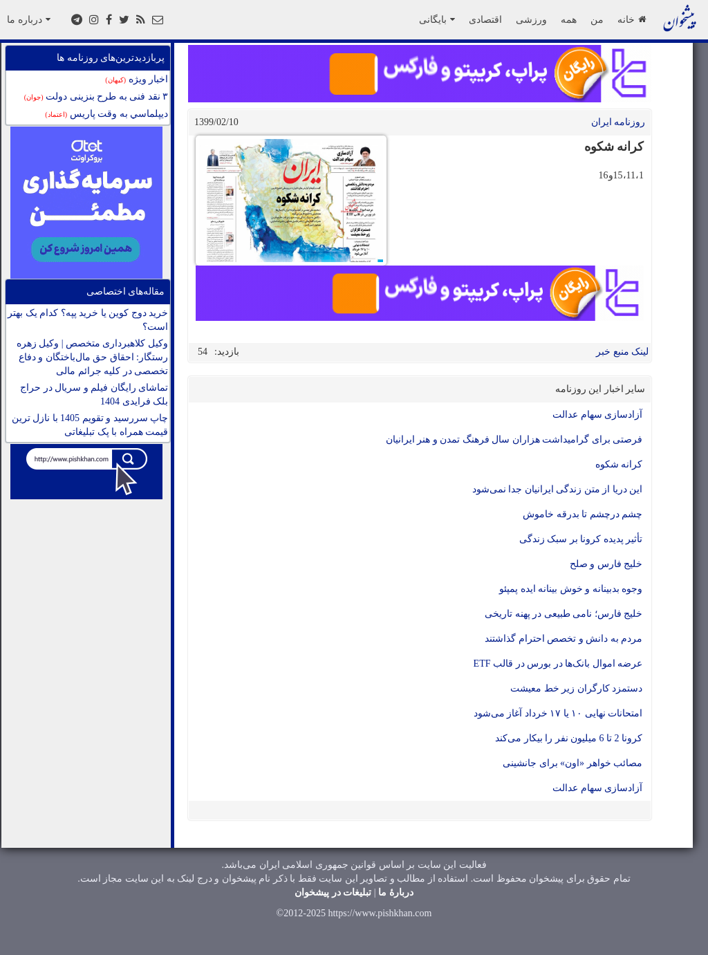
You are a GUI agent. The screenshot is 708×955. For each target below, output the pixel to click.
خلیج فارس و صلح (606, 564)
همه (569, 19)
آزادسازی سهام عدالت (597, 414)
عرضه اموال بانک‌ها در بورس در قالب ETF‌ (558, 663)
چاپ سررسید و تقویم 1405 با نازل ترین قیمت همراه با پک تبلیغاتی (90, 425)
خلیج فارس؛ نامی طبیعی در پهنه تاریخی (563, 614)
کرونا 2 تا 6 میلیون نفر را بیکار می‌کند (568, 738)
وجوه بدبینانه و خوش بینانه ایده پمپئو (570, 589)
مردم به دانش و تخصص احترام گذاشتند (563, 638)
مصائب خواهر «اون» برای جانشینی (572, 763)
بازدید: (226, 351)
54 (202, 351)
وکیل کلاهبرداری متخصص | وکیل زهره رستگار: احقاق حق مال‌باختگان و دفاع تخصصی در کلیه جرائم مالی (92, 357)
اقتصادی (485, 19)
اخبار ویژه (136, 79)
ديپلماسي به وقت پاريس (106, 114)
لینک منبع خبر (622, 351)
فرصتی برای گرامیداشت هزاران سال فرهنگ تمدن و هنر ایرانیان (514, 439)
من (597, 19)
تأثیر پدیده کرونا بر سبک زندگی (581, 539)
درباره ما (28, 19)
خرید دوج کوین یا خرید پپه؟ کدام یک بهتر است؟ (88, 320)
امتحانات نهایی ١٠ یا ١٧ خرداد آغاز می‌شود (558, 713)
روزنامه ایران (618, 122)
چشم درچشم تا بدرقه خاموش (582, 514)
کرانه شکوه (619, 464)
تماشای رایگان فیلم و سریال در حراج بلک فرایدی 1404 (94, 394)
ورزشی (531, 19)
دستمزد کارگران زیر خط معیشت (576, 688)
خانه (631, 19)
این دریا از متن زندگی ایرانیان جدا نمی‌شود (557, 489)
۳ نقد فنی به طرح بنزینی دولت (96, 96)
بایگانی (437, 19)
